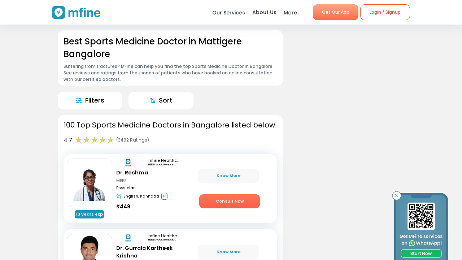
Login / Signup (385, 12)
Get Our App (335, 12)
